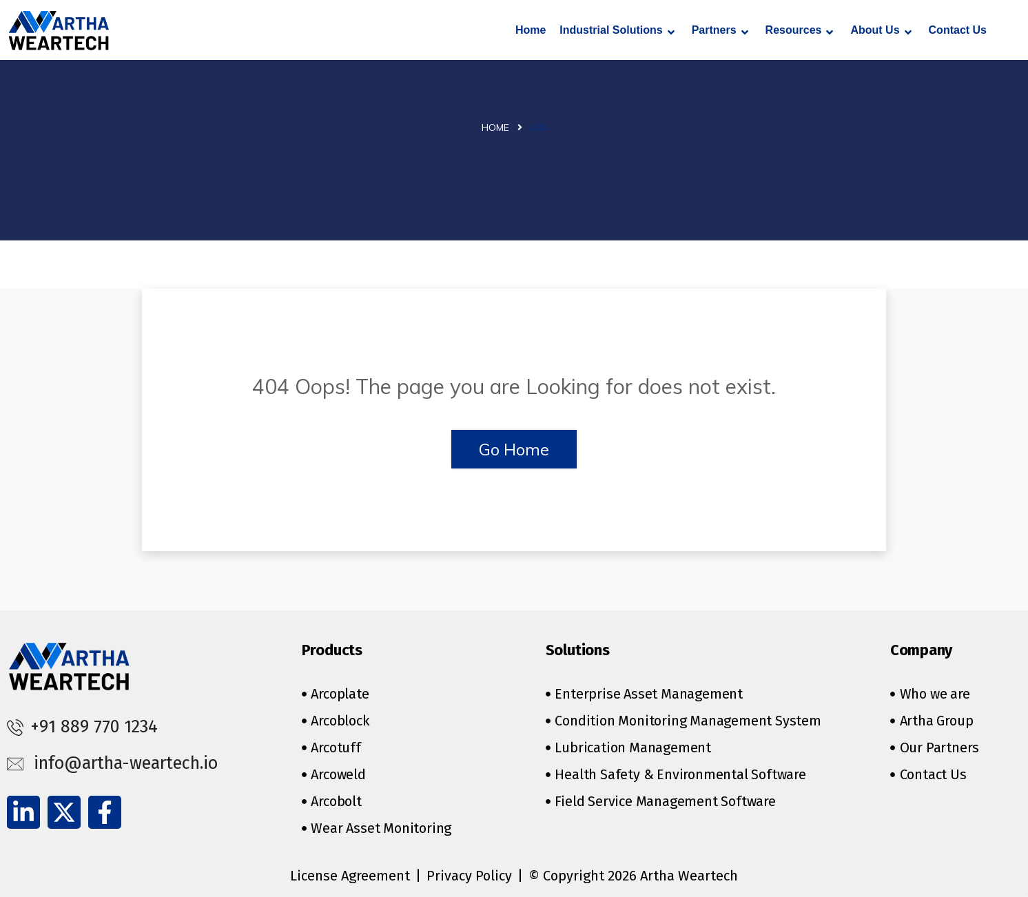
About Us (880, 31)
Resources (799, 31)
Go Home (514, 449)
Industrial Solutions (616, 31)
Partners (720, 31)
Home (530, 30)
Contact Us (958, 30)
